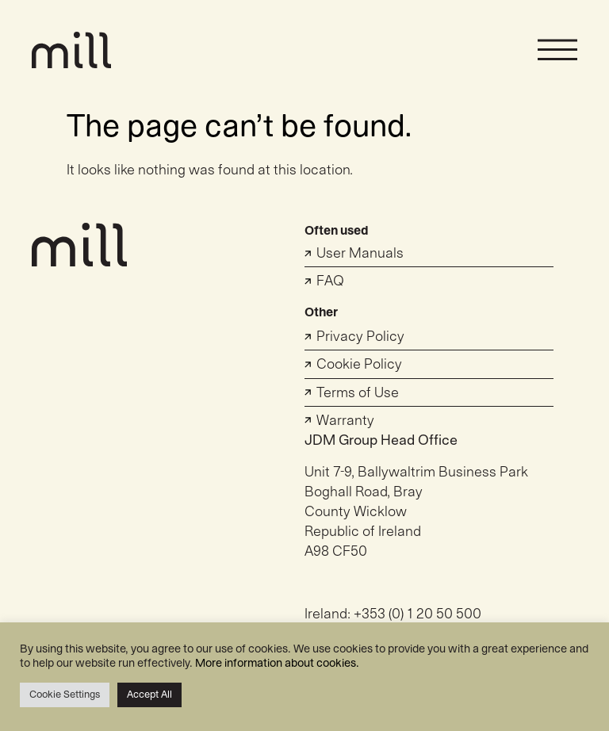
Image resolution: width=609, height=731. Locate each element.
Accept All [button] (149, 694)
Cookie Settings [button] (64, 694)
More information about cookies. (277, 663)
